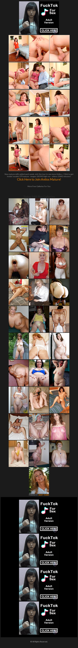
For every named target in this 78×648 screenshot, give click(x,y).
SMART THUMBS (43, 495)
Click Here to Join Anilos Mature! (39, 179)
